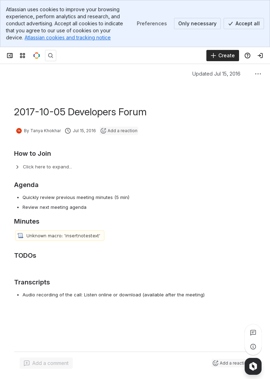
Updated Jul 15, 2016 (216, 74)
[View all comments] (253, 332)
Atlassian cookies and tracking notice (68, 37)
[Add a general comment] (46, 363)
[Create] (222, 55)
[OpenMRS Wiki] (36, 55)
